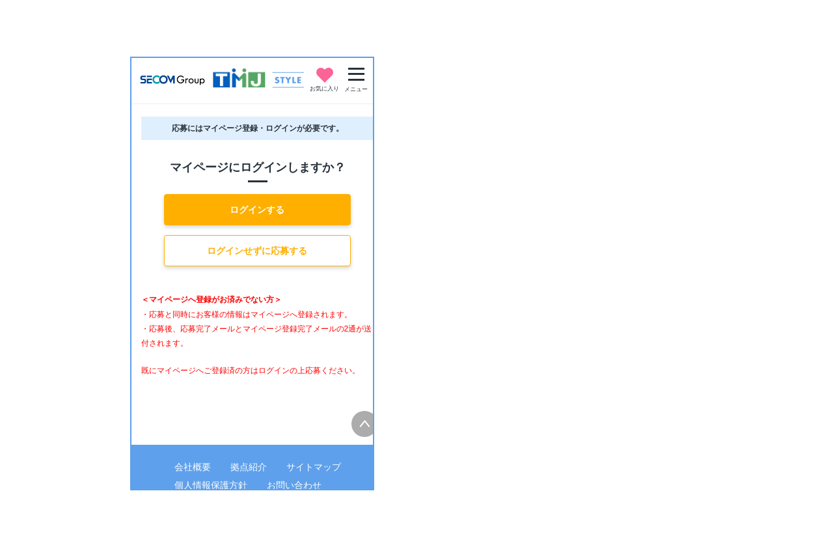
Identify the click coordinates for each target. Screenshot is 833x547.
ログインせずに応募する (257, 250)
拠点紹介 (248, 467)
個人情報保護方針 (210, 485)
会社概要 (192, 467)
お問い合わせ (294, 485)
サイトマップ (313, 467)
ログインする (257, 209)
